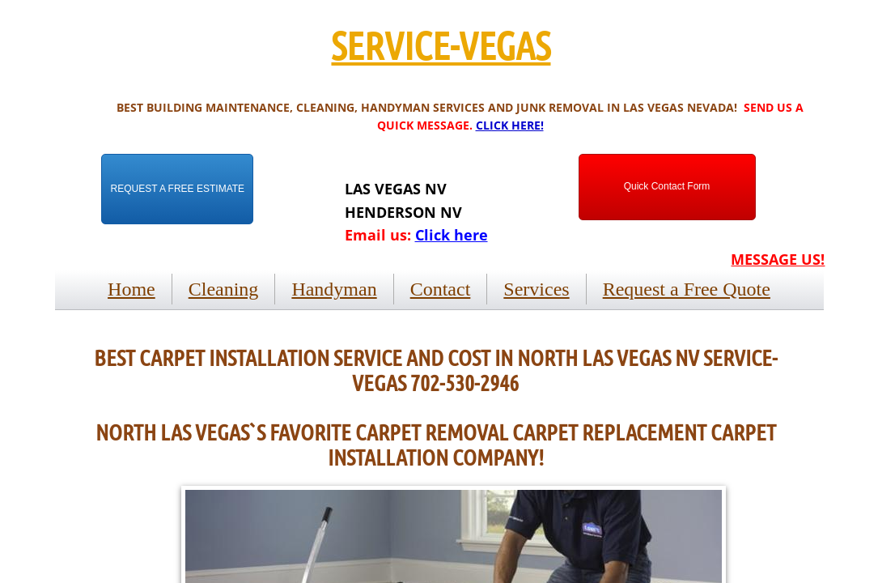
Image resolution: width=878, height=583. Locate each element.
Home (131, 289)
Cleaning (224, 289)
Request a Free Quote (686, 289)
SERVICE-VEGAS (440, 44)
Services (536, 289)
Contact (440, 289)
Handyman (333, 289)
